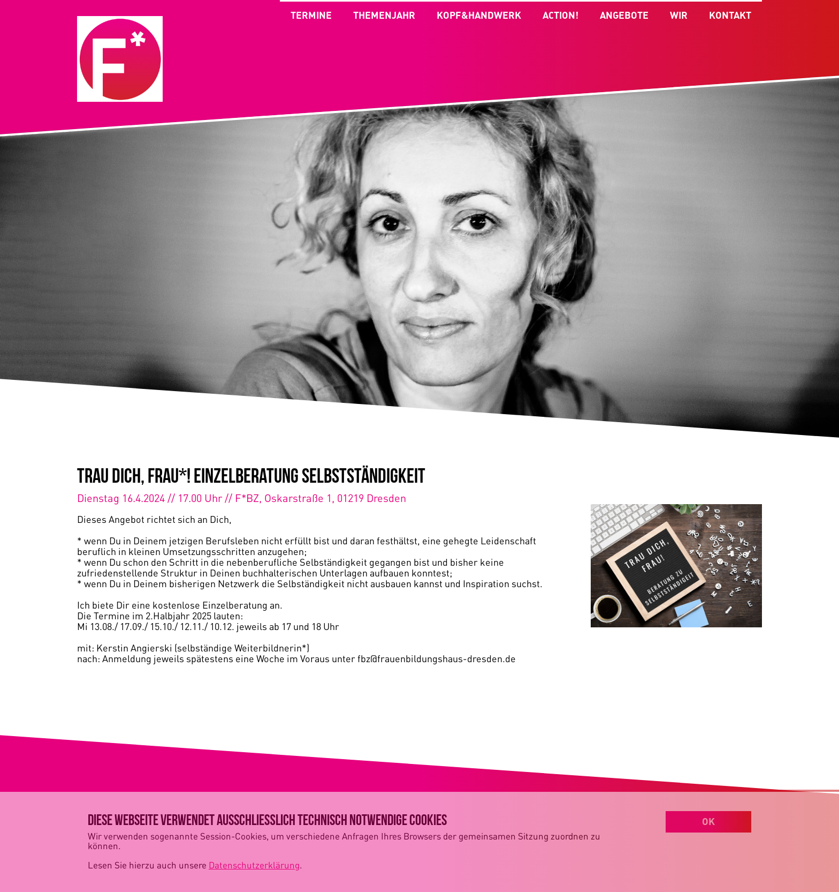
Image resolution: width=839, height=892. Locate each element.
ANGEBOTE (624, 18)
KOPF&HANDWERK (479, 15)
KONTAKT (730, 18)
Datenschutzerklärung (254, 864)
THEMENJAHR (384, 15)
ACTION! (560, 18)
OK (708, 821)
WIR (679, 18)
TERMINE (311, 15)
